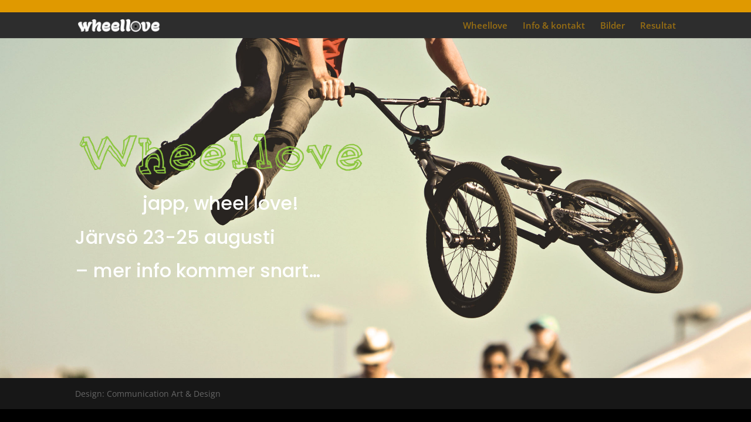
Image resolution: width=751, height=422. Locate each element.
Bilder (612, 26)
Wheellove (485, 26)
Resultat (658, 26)
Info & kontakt (554, 26)
